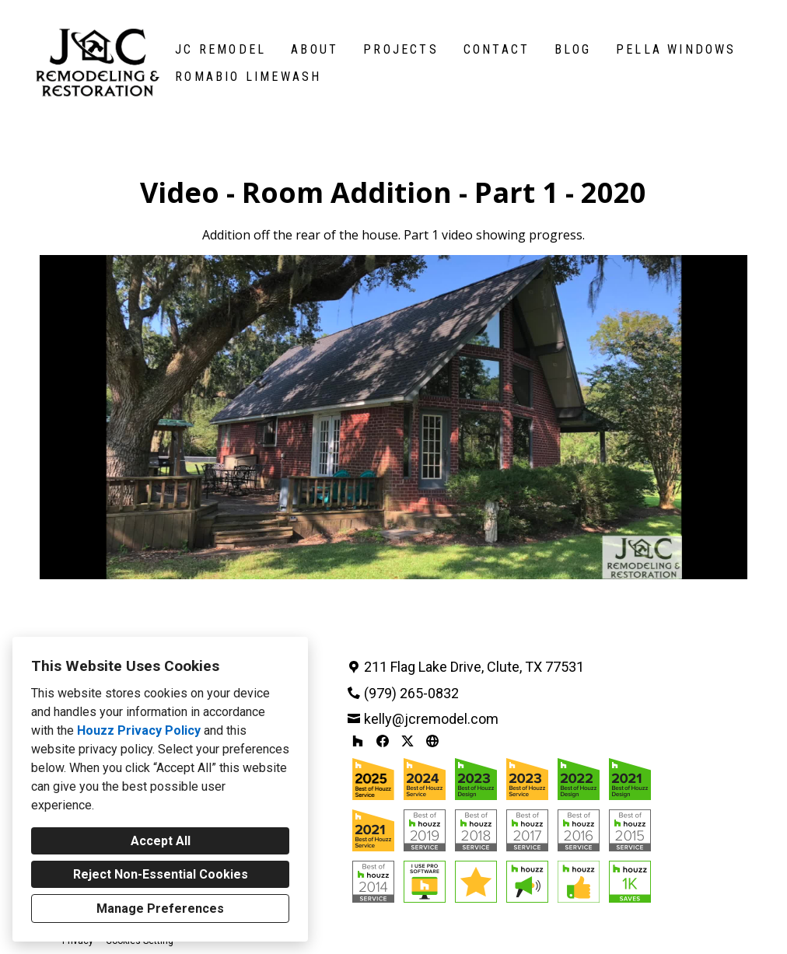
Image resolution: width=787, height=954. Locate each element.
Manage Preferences (160, 908)
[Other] (432, 741)
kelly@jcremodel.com (431, 719)
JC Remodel (220, 49)
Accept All (161, 840)
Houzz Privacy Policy (139, 730)
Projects (401, 49)
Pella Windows (676, 49)
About (314, 49)
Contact (496, 49)
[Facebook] (383, 741)
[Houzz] (358, 741)
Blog (572, 49)
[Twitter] (407, 741)
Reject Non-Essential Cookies (160, 874)
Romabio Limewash (248, 76)
